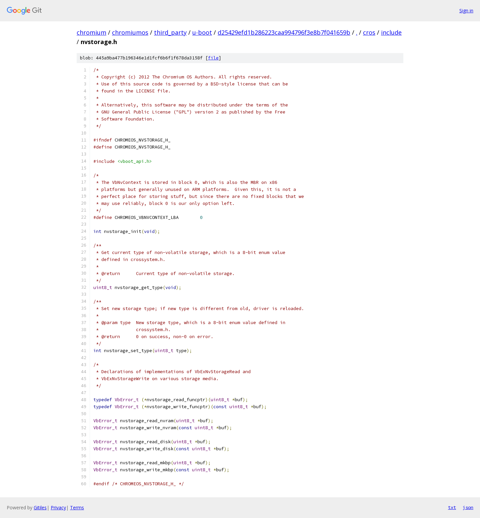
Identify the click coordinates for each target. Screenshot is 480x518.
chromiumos (130, 32)
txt (452, 507)
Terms (77, 507)
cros (369, 32)
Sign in (466, 10)
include (391, 32)
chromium (91, 32)
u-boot (202, 32)
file (213, 58)
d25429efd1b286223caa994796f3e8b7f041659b (284, 32)
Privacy (58, 507)
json (468, 507)
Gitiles (40, 507)
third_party (170, 32)
